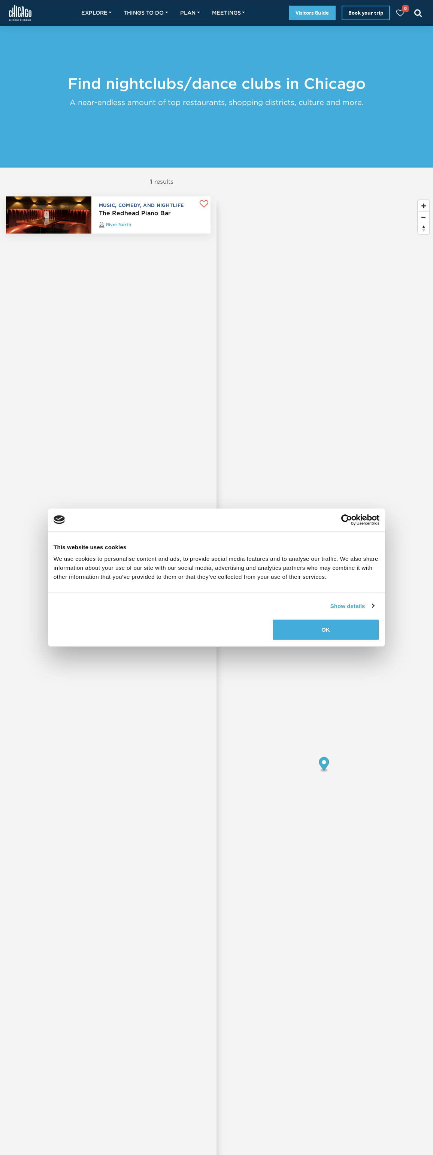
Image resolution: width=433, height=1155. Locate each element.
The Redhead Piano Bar (135, 213)
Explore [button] (94, 12)
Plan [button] (188, 12)
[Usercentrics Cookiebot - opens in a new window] (346, 519)
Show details (347, 605)
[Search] (418, 12)
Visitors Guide (312, 12)
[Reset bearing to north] (423, 228)
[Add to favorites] (204, 203)
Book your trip (365, 12)
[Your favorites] (400, 12)
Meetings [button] (226, 12)
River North (118, 224)
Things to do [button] (144, 12)
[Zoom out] (423, 217)
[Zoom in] (423, 205)
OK (325, 629)
